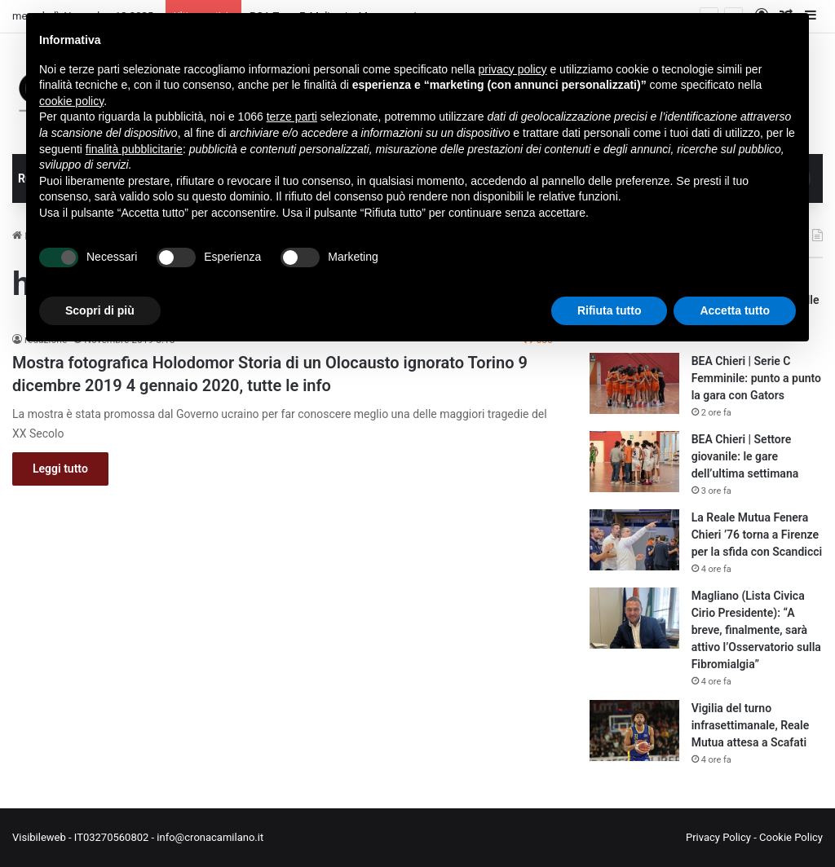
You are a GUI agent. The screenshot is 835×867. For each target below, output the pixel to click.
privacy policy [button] (513, 69)
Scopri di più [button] (100, 310)
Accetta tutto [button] (735, 310)
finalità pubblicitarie (134, 149)
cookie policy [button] (71, 101)
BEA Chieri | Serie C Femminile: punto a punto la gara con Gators (756, 378)
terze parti (292, 116)
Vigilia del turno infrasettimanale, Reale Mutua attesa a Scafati (750, 725)
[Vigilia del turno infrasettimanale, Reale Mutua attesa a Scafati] (634, 730)
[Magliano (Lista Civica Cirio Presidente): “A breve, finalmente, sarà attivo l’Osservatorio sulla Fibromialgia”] (634, 618)
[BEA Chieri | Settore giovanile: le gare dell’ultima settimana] (634, 461)
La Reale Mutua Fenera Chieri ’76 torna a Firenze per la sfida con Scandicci (756, 534)
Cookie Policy (791, 837)
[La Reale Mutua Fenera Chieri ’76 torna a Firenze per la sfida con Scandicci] (634, 539)
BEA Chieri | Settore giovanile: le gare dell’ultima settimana (745, 456)
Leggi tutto (60, 468)
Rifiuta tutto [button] (609, 310)
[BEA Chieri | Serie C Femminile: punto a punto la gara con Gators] (634, 383)
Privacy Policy (718, 837)
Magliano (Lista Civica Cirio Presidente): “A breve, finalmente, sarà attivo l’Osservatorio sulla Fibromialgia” (756, 630)
